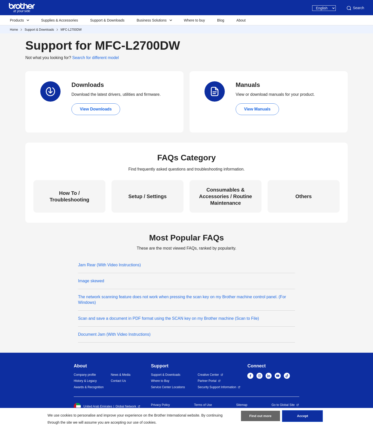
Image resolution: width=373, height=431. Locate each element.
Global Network (125, 406)
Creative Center (208, 375)
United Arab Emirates (93, 406)
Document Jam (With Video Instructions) (114, 334)
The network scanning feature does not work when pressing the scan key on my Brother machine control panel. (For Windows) (182, 300)
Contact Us (118, 381)
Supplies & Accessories (59, 20)
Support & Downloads (107, 20)
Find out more (260, 418)
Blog (220, 20)
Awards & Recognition (89, 387)
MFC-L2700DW (71, 29)
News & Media (120, 375)
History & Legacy (85, 381)
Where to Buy (160, 381)
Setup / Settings (147, 196)
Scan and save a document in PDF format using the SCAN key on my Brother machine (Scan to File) (168, 318)
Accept (302, 418)
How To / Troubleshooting (69, 196)
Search (355, 8)
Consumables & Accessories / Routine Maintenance (225, 196)
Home (14, 29)
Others (303, 196)
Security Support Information (217, 387)
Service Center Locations (168, 387)
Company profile (85, 375)
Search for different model (95, 57)
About (241, 20)
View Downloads (96, 109)
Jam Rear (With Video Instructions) (109, 265)
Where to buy (194, 20)
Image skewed (91, 281)
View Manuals (257, 109)
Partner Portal (207, 381)
